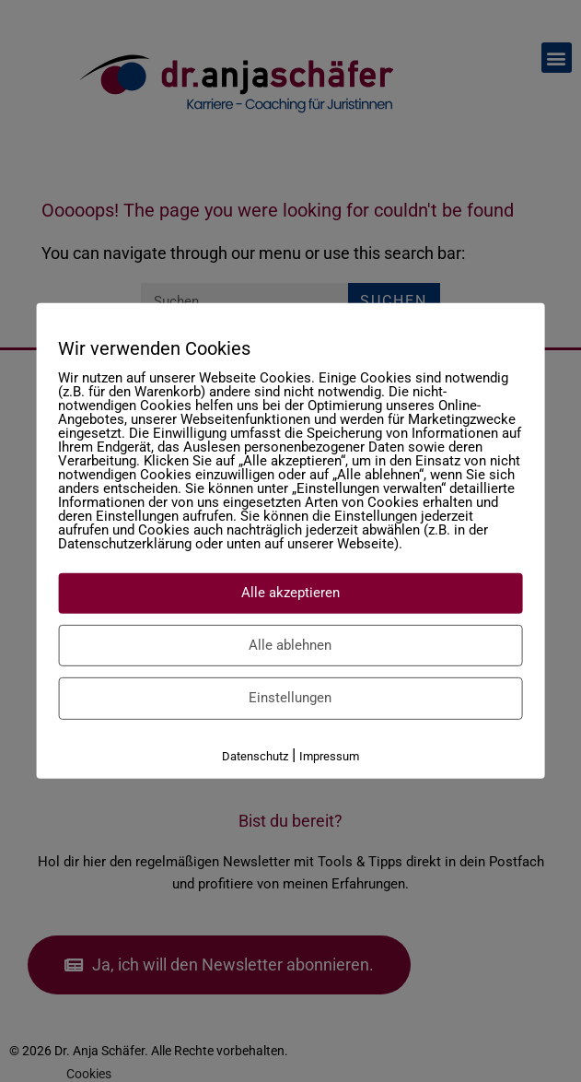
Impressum (329, 755)
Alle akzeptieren (290, 592)
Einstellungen (290, 697)
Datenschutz (255, 755)
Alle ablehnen (290, 644)
